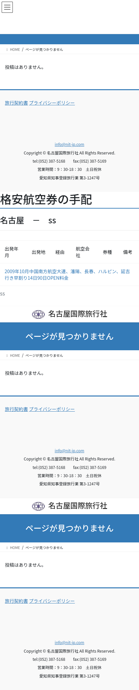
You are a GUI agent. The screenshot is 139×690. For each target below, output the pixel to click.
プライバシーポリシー (52, 102)
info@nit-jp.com (69, 144)
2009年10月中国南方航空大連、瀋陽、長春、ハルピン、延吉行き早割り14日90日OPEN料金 (67, 274)
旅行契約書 (16, 102)
